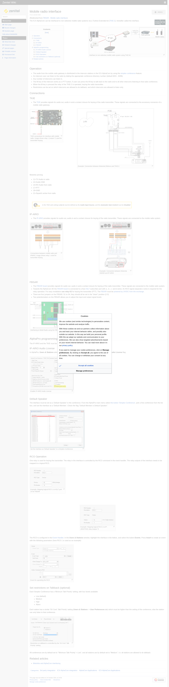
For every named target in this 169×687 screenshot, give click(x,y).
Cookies (84, 316)
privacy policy (67, 345)
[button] (84, 365)
